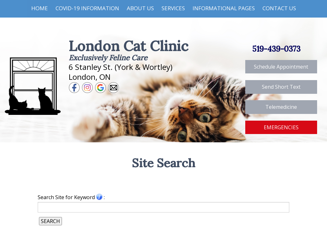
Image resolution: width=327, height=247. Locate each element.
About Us (140, 8)
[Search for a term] (163, 207)
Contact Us (279, 8)
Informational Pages (224, 8)
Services (173, 8)
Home (39, 8)
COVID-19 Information (87, 8)
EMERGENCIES (281, 127)
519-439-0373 (276, 49)
